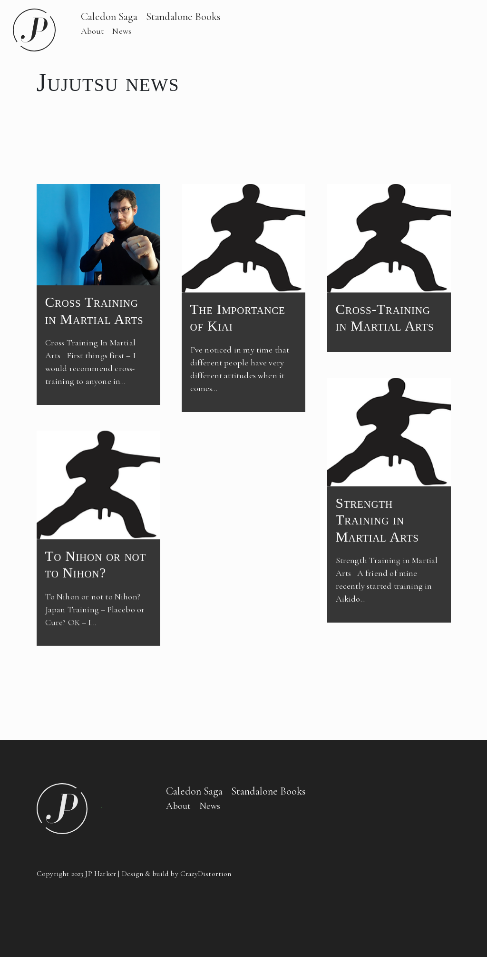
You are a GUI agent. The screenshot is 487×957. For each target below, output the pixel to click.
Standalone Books (183, 16)
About (92, 31)
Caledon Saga (109, 16)
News (121, 31)
